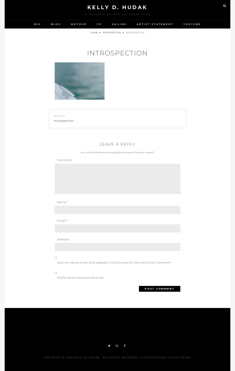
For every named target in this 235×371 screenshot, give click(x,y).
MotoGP (79, 24)
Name (62, 202)
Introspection (112, 32)
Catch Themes (179, 357)
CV (99, 24)
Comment (64, 160)
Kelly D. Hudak (117, 7)
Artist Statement (155, 24)
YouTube (192, 24)
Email (62, 220)
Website (63, 239)
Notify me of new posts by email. (80, 277)
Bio (37, 24)
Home (94, 32)
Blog (56, 24)
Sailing (119, 24)
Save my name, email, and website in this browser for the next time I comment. (114, 262)
